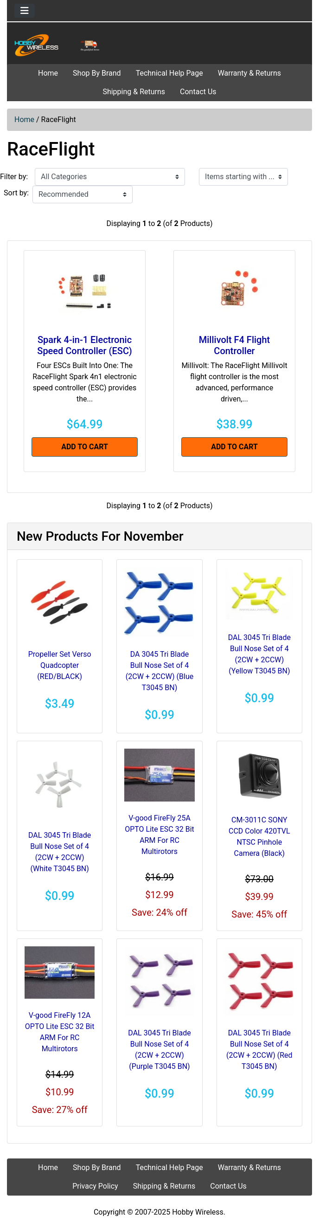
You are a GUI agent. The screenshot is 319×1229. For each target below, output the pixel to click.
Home (48, 73)
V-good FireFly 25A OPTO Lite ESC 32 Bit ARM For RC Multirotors (159, 835)
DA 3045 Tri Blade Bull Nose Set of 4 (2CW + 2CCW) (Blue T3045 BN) (159, 671)
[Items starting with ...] (243, 177)
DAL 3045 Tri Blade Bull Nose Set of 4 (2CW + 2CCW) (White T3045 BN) (59, 852)
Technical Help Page (169, 73)
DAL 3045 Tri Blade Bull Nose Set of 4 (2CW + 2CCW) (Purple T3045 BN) (159, 1049)
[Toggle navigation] (24, 11)
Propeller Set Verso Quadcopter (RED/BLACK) (59, 665)
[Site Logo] (58, 45)
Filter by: (14, 176)
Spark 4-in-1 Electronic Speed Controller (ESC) (84, 345)
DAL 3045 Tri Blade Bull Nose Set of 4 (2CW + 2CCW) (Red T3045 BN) (259, 1049)
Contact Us (198, 91)
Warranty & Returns (249, 73)
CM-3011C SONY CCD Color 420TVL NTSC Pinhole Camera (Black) (259, 836)
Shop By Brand (97, 73)
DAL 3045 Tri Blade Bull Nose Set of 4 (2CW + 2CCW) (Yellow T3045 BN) (259, 654)
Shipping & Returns (133, 91)
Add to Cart (84, 446)
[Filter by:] (110, 177)
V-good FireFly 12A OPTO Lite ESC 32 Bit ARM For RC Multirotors (60, 1032)
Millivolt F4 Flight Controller (234, 345)
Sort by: (16, 192)
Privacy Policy (95, 1186)
